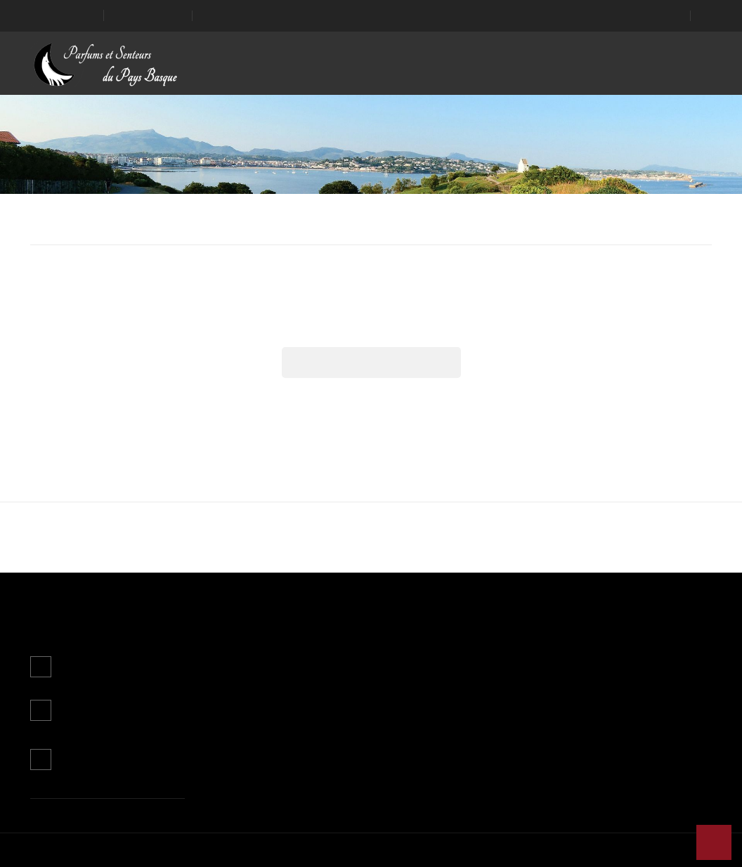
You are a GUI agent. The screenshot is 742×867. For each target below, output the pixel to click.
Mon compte (469, 621)
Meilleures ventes (241, 694)
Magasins (343, 755)
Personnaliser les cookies (383, 435)
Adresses (459, 734)
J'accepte (448, 470)
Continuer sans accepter (294, 470)
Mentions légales (358, 673)
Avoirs (453, 714)
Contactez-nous (94, 758)
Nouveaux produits (244, 673)
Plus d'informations (268, 435)
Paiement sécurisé (360, 734)
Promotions (229, 653)
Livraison (341, 653)
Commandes (466, 694)
